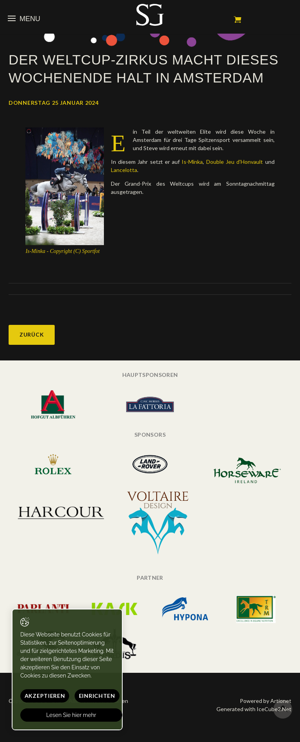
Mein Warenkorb (237, 19)
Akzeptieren (45, 695)
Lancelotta (124, 170)
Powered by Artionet (265, 700)
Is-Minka (192, 161)
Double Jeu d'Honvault (235, 161)
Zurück (32, 334)
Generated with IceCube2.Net (253, 709)
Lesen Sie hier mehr (71, 715)
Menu (24, 19)
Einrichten (97, 695)
